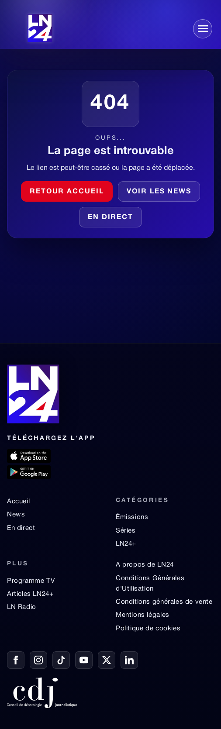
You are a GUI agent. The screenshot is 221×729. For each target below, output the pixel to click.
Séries (126, 531)
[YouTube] (84, 660)
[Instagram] (38, 660)
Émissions (132, 517)
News (16, 515)
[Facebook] (15, 660)
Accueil (18, 502)
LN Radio (21, 607)
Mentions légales (142, 615)
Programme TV (31, 581)
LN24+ (126, 544)
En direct (110, 217)
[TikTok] (61, 660)
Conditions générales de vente (164, 602)
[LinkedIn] (129, 660)
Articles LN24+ (30, 594)
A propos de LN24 (145, 565)
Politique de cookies (148, 629)
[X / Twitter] (106, 660)
